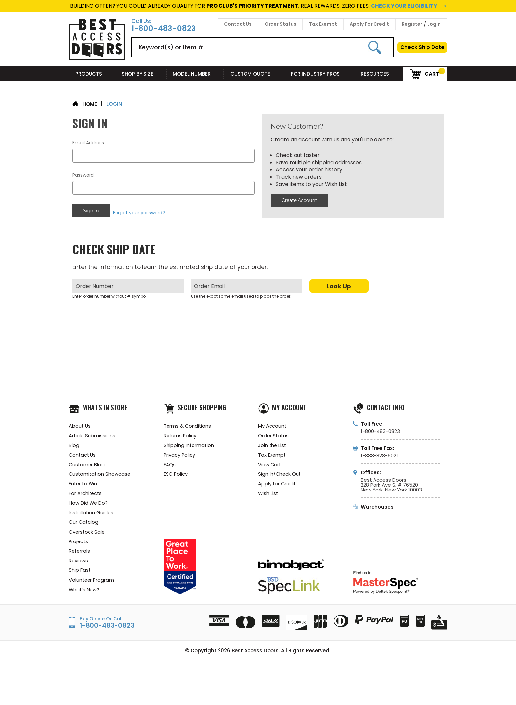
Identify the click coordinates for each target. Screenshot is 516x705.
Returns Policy (180, 433)
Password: (83, 175)
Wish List (268, 492)
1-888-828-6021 (379, 452)
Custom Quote (254, 73)
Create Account (299, 200)
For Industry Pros (319, 73)
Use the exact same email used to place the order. (241, 293)
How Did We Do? (88, 502)
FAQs (170, 463)
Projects (79, 542)
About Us (80, 423)
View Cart (270, 463)
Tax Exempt (323, 24)
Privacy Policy (180, 453)
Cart (424, 73)
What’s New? (84, 591)
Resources (379, 73)
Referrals (79, 551)
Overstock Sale (87, 532)
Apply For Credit (369, 24)
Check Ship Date (422, 47)
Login (434, 24)
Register (412, 24)
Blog (74, 443)
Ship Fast (80, 571)
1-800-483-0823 (163, 28)
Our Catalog (84, 522)
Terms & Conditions (188, 423)
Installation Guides (91, 512)
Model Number (195, 73)
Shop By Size (141, 73)
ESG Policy (176, 472)
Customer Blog (87, 463)
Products (92, 73)
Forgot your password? (140, 210)
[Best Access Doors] (97, 59)
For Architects (86, 492)
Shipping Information (189, 443)
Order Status (280, 24)
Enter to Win (83, 482)
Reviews (79, 561)
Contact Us (238, 24)
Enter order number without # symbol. (110, 293)
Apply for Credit (277, 482)
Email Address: (88, 142)
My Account (272, 423)
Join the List (272, 443)
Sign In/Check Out (280, 472)
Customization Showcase (100, 472)
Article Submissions (92, 433)
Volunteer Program (92, 581)
